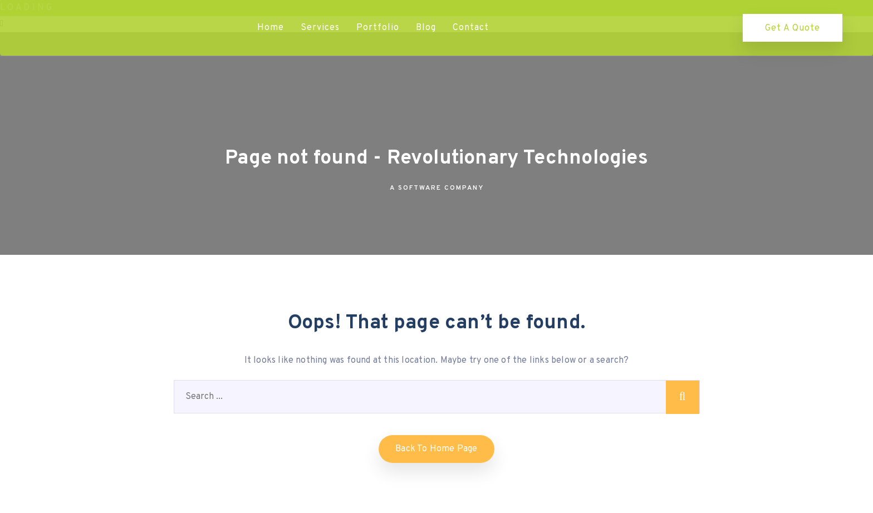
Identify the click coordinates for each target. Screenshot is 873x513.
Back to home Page (436, 449)
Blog (426, 27)
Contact (471, 27)
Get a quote (792, 28)
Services (320, 27)
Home (270, 27)
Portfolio (377, 27)
